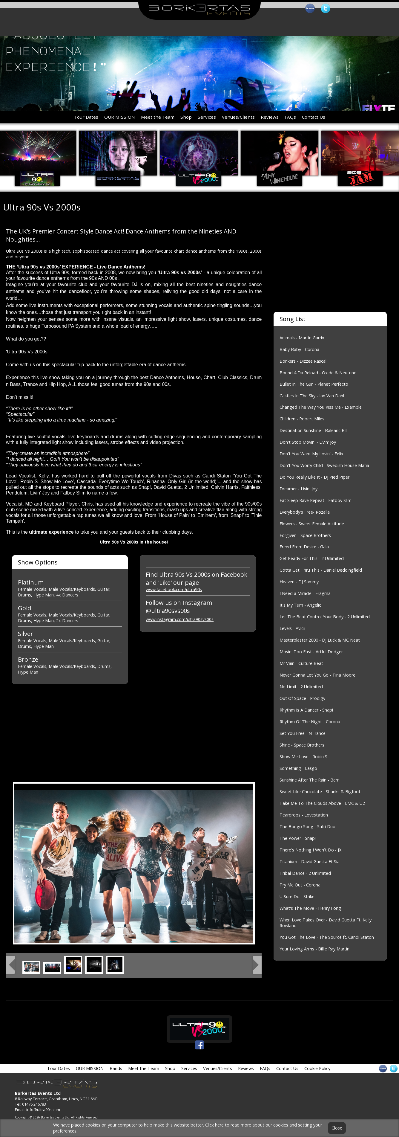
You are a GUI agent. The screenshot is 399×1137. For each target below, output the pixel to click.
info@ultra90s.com (43, 1109)
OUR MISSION (119, 117)
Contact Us (313, 117)
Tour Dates (86, 117)
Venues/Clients (238, 117)
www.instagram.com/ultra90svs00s (180, 619)
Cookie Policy (317, 1068)
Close (337, 1128)
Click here (214, 1125)
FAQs (290, 117)
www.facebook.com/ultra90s (174, 589)
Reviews (270, 117)
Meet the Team (157, 117)
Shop (186, 117)
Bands (116, 1068)
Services (207, 117)
